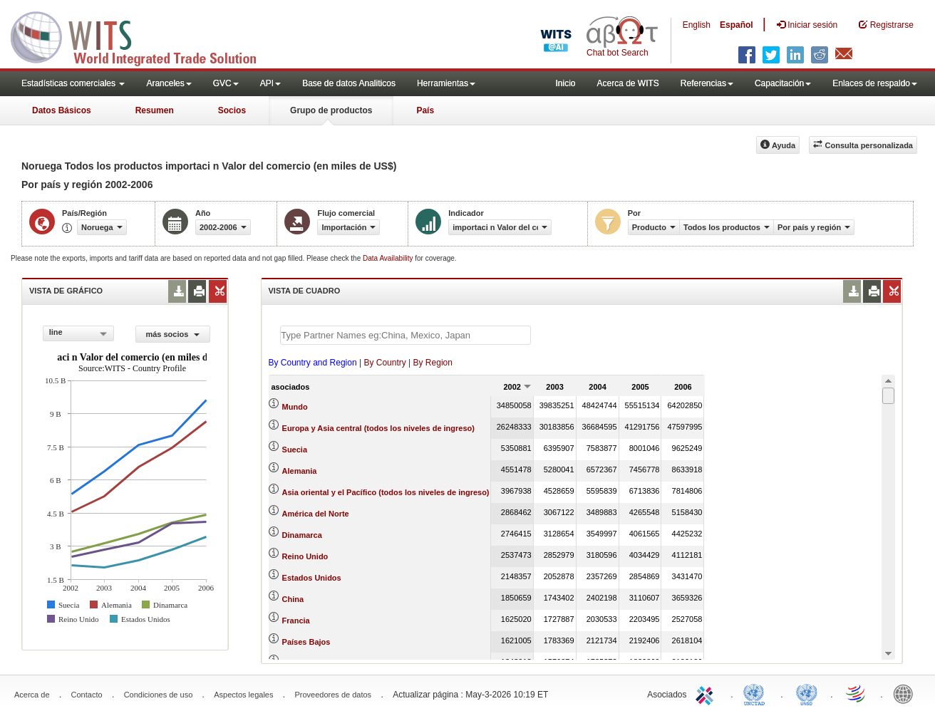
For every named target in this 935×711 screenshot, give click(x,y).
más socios (172, 334)
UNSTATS (806, 693)
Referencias (707, 83)
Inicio (565, 83)
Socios (232, 110)
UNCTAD (757, 693)
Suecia (294, 449)
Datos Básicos (61, 110)
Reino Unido (305, 556)
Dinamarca (302, 535)
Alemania (299, 471)
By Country (384, 363)
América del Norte (315, 513)
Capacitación (783, 83)
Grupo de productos (331, 110)
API (270, 83)
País (425, 110)
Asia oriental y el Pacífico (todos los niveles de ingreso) (386, 492)
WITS (142, 35)
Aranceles (168, 83)
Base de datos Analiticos (349, 83)
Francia (296, 620)
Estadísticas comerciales (73, 83)
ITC (707, 693)
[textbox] (405, 335)
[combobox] (79, 333)
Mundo (295, 407)
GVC (226, 83)
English (697, 25)
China (293, 599)
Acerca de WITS (627, 83)
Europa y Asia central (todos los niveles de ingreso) (378, 428)
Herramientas (446, 83)
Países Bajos (306, 642)
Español (736, 25)
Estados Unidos (311, 578)
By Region (433, 363)
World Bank (906, 693)
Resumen (154, 110)
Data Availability (389, 258)
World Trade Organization (856, 693)
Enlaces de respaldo (874, 83)
